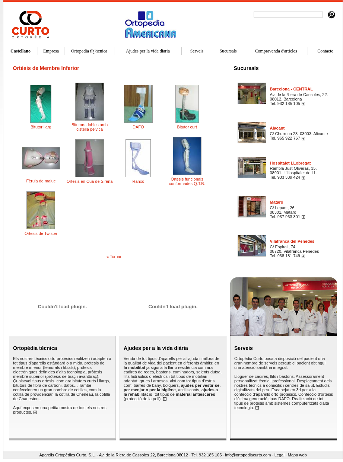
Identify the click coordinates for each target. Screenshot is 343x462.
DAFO (138, 127)
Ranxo (138, 181)
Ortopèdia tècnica (35, 348)
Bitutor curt (187, 127)
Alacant (277, 128)
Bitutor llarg (41, 127)
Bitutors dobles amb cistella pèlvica (90, 126)
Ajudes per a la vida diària (156, 348)
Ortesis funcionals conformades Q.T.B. (187, 181)
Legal (279, 455)
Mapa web (297, 455)
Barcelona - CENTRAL (291, 89)
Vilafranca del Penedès (292, 241)
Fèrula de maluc (40, 181)
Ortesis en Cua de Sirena (90, 181)
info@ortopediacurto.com (248, 455)
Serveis (243, 348)
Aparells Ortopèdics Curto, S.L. (67, 455)
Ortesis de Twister (41, 233)
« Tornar (114, 256)
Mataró (276, 202)
